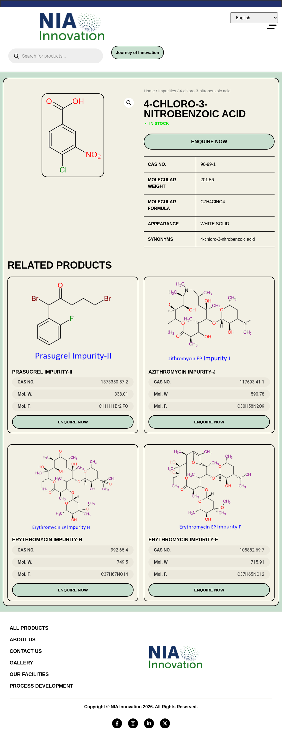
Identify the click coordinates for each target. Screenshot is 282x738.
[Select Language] (254, 17)
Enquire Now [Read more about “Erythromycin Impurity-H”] (73, 590)
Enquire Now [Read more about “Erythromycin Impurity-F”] (209, 590)
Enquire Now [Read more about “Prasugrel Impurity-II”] (73, 422)
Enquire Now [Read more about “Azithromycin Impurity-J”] (209, 422)
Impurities (167, 90)
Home (149, 90)
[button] (129, 103)
